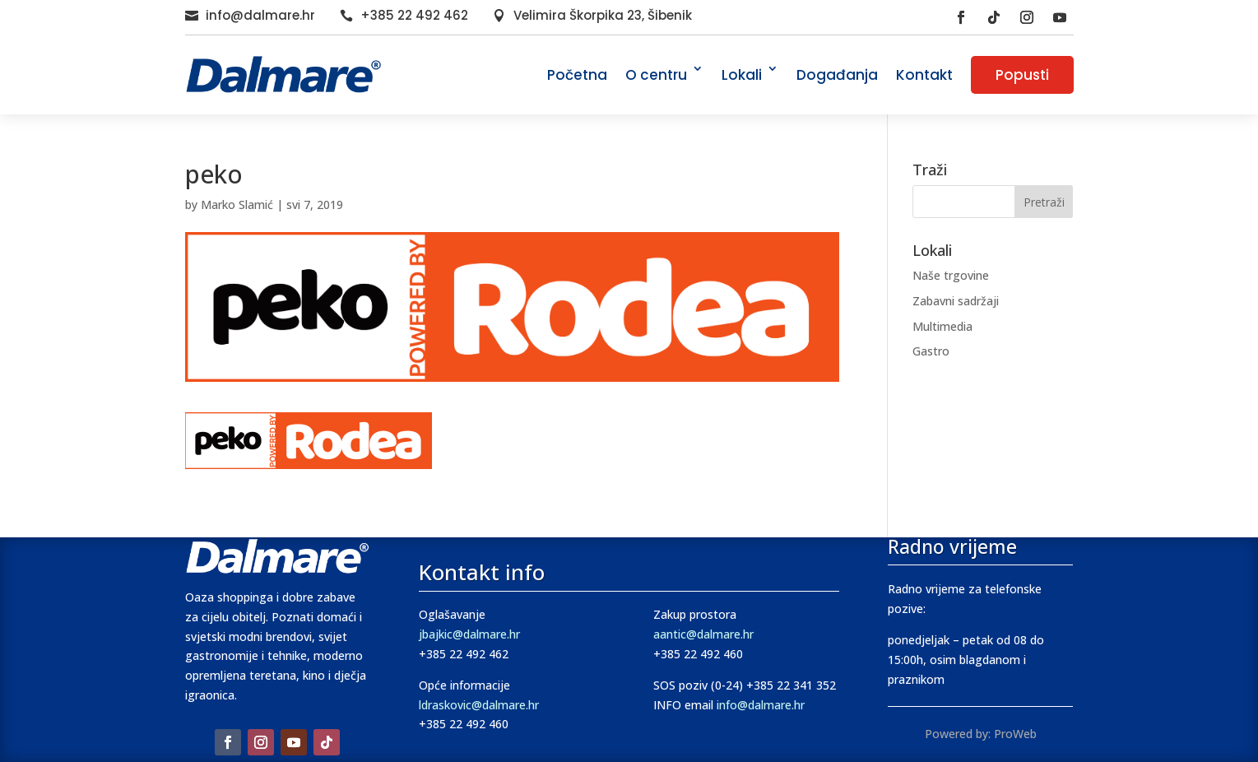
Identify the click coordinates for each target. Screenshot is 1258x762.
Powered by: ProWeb (981, 733)
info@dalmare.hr (260, 15)
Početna (577, 75)
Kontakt (924, 75)
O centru (656, 75)
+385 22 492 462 (414, 15)
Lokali (742, 75)
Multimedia (942, 326)
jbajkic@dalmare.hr (469, 634)
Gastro (930, 351)
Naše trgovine (950, 275)
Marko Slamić (237, 204)
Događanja (837, 75)
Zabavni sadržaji (955, 301)
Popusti (1022, 75)
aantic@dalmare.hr (703, 634)
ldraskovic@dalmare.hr (479, 705)
